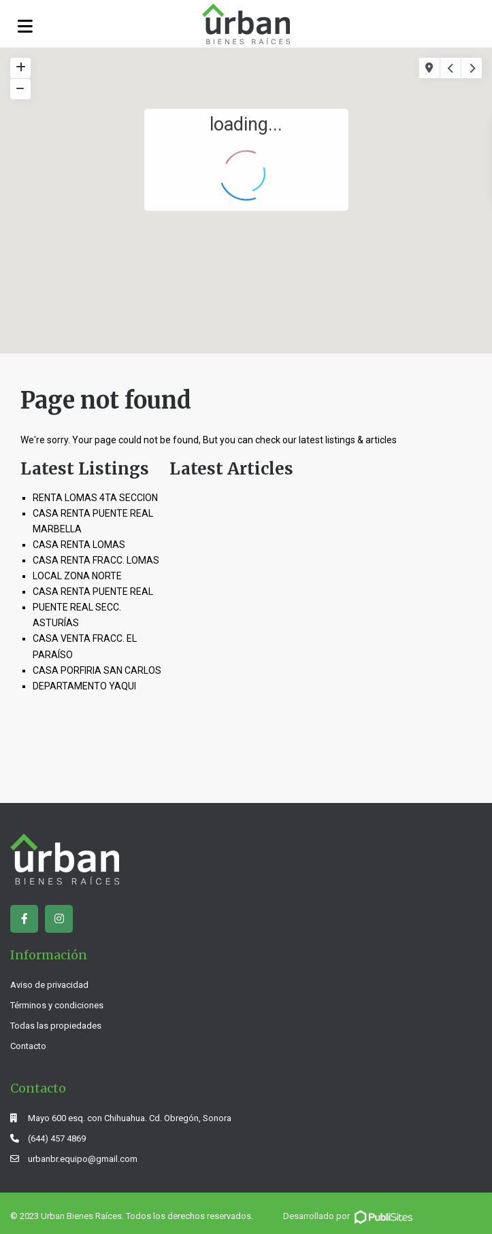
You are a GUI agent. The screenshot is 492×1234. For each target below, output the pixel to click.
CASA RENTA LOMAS (79, 544)
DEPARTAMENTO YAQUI (84, 686)
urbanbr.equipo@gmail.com (82, 1159)
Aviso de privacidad (49, 985)
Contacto (28, 1046)
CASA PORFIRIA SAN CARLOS (97, 670)
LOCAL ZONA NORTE (77, 575)
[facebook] (24, 919)
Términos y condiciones (56, 1005)
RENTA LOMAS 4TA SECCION (95, 497)
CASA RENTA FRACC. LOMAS (96, 560)
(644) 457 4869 (57, 1138)
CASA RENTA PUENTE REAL (93, 591)
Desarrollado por (348, 1216)
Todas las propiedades (55, 1026)
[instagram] (59, 919)
